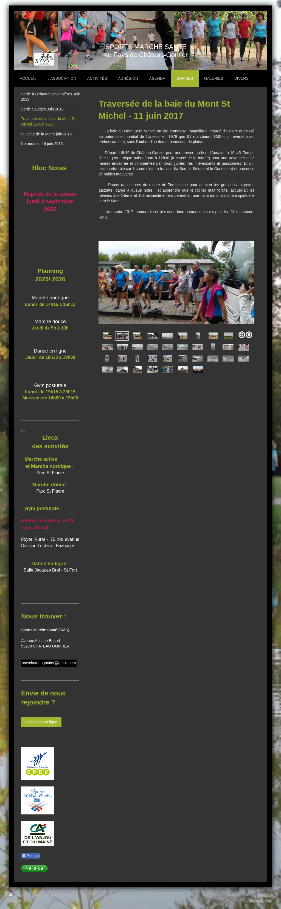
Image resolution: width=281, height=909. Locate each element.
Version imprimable (29, 895)
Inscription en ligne (41, 722)
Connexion (263, 895)
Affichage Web (259, 900)
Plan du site (60, 895)
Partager (30, 856)
